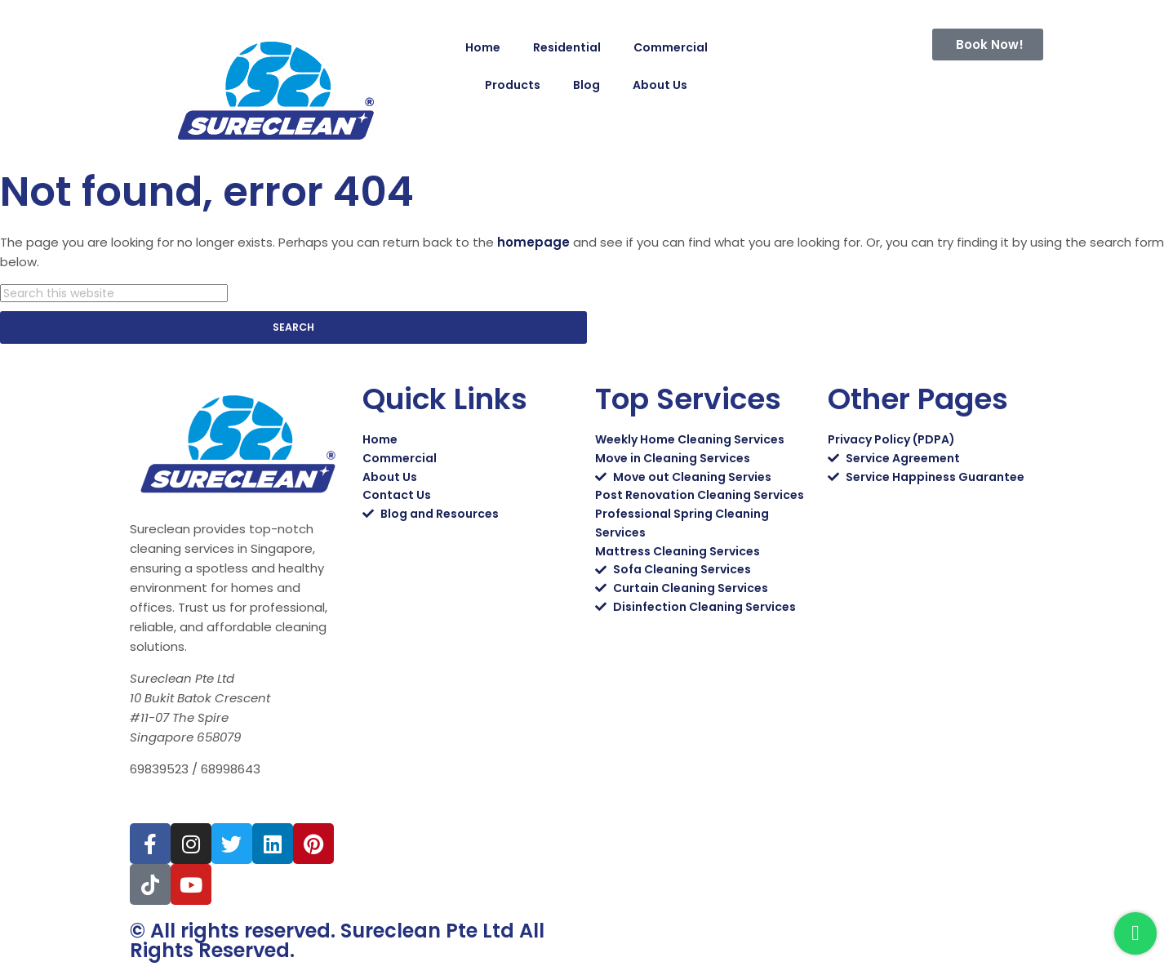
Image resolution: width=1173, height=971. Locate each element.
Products (512, 85)
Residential (567, 47)
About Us (660, 85)
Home (482, 47)
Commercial (670, 47)
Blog (586, 85)
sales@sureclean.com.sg (214, 803)
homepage (533, 242)
